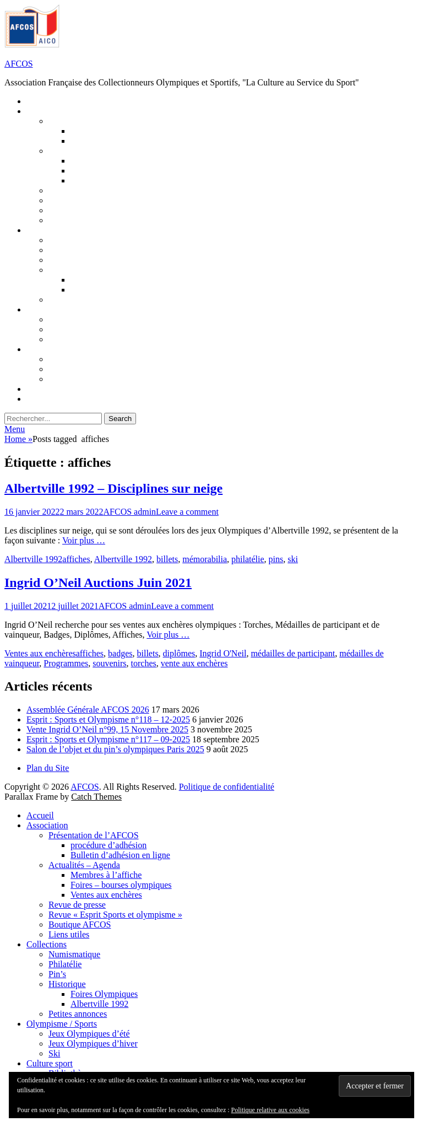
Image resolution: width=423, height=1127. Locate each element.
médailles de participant (293, 653)
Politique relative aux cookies (270, 1110)
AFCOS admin (130, 511)
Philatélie (65, 964)
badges (120, 653)
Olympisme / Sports (61, 1023)
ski (293, 559)
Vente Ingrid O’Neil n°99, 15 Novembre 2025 (107, 729)
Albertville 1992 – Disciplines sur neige (113, 488)
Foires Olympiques (104, 994)
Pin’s (57, 974)
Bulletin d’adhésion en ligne (120, 855)
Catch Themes (96, 796)
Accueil (40, 815)
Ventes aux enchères (40, 653)
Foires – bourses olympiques (121, 884)
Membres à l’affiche (106, 875)
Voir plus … (83, 540)
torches (143, 663)
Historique (67, 984)
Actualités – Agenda (84, 865)
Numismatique (74, 954)
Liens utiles (68, 934)
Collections (46, 944)
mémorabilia (204, 559)
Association (47, 825)
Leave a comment (187, 511)
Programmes (66, 663)
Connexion (55, 398)
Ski (54, 1053)
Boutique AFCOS (79, 924)
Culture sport (49, 1063)
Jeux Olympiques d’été (89, 1033)
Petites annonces (77, 1013)
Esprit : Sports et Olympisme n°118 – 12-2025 (108, 719)
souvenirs (109, 663)
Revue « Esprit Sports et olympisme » (115, 914)
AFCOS (18, 63)
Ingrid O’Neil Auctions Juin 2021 (98, 582)
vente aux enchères (194, 663)
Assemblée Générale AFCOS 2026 (87, 709)
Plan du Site (47, 768)
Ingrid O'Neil (222, 653)
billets (167, 559)
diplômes (179, 653)
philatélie (247, 559)
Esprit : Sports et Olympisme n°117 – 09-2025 (108, 739)
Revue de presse (77, 904)
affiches (76, 559)
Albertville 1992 (33, 559)
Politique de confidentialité (226, 786)
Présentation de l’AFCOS (93, 835)
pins (276, 559)
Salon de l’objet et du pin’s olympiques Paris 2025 (115, 749)
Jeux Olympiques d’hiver (104, 329)
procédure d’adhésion (108, 845)
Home (18, 439)
